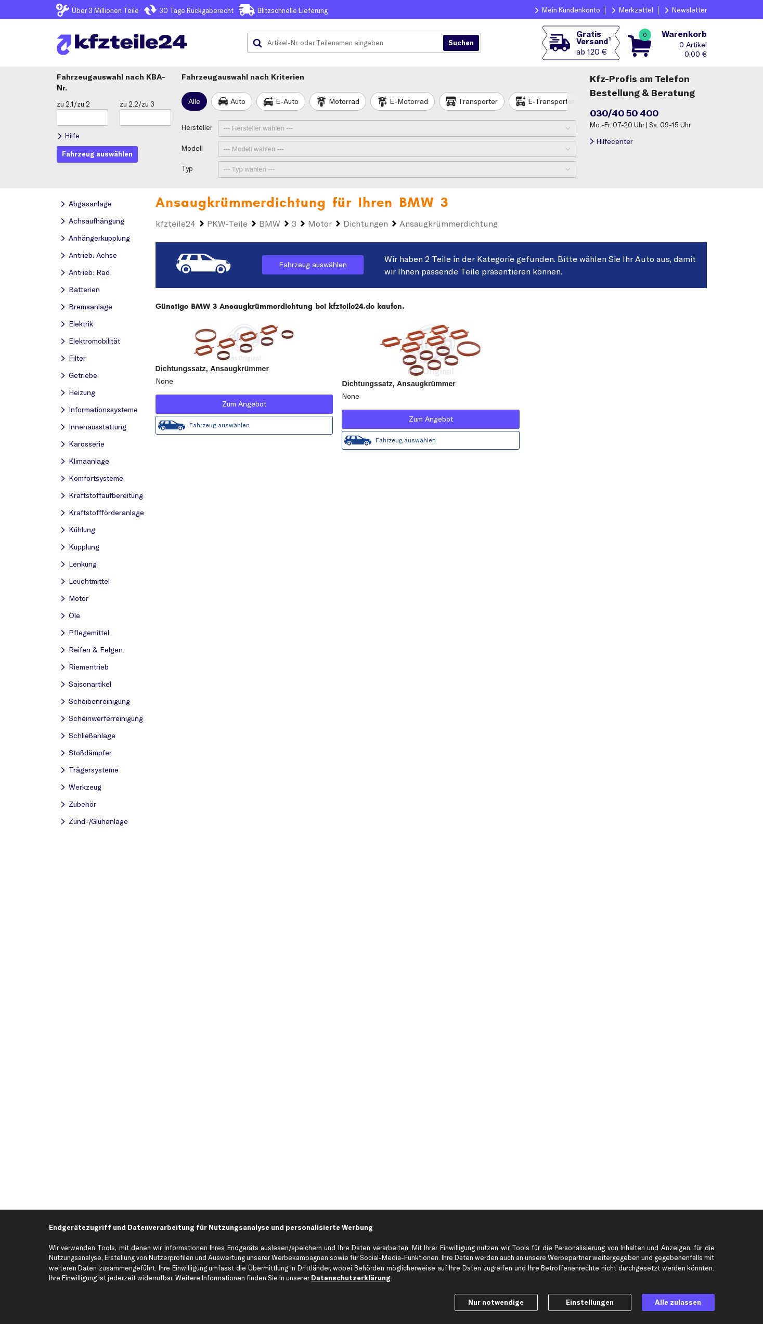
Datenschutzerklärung (351, 1278)
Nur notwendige (496, 1302)
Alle (194, 101)
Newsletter (689, 10)
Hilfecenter (614, 141)
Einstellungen (590, 1302)
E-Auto (287, 101)
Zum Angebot (244, 404)
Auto (237, 101)
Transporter (478, 101)
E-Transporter (551, 101)
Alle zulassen (678, 1302)
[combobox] (349, 43)
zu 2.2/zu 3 (137, 104)
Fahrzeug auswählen (313, 264)
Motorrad (344, 101)
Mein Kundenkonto (571, 10)
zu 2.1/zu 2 (73, 104)
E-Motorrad (409, 101)
